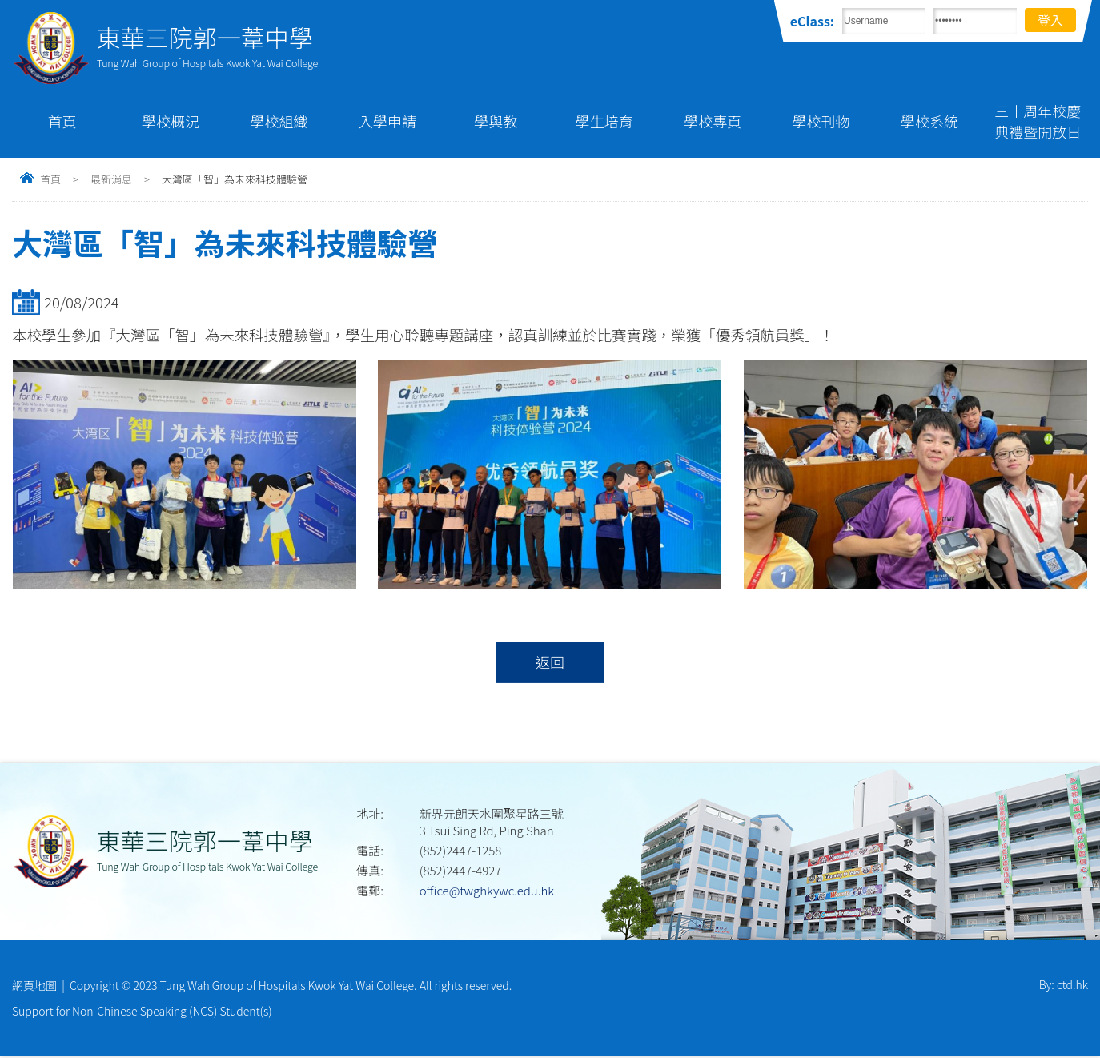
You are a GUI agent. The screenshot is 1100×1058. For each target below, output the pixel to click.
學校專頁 (712, 121)
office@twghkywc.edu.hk (487, 891)
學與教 (495, 121)
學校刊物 (821, 121)
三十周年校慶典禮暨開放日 (1037, 121)
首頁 (62, 121)
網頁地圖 (34, 986)
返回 (549, 662)
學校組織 (279, 121)
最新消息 (111, 179)
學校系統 (929, 121)
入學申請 (387, 121)
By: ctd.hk (1063, 986)
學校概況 (170, 121)
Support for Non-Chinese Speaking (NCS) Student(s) (142, 1012)
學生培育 (604, 121)
